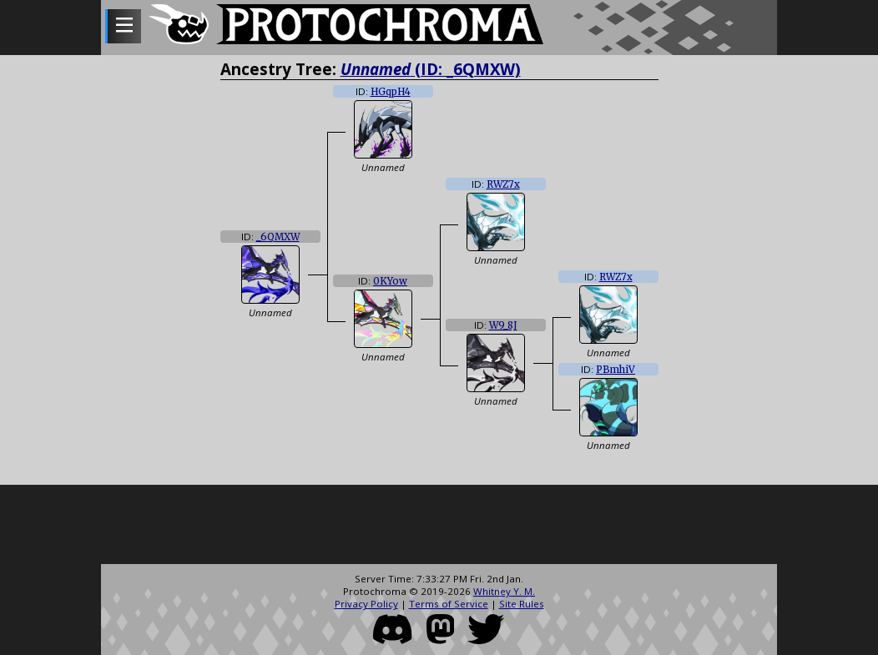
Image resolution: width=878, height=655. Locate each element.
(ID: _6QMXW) (431, 68)
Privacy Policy (366, 603)
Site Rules (521, 603)
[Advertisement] (439, 526)
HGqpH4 (391, 92)
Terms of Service (448, 603)
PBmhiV (615, 369)
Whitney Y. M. (504, 591)
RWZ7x (503, 184)
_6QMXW (278, 237)
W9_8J (503, 325)
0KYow (390, 281)
